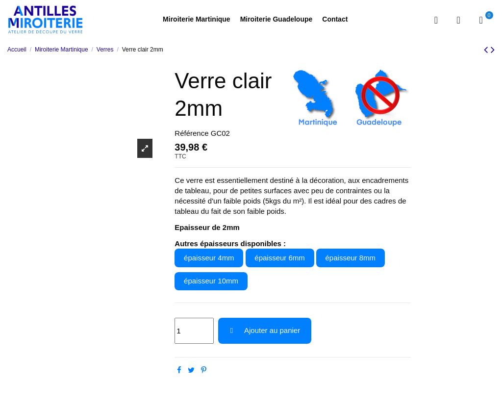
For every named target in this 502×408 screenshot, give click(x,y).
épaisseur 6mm (279, 258)
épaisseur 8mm (351, 258)
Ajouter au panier (264, 330)
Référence (191, 133)
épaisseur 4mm (209, 258)
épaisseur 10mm (211, 281)
